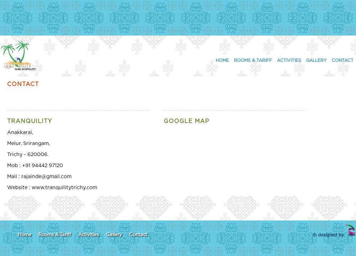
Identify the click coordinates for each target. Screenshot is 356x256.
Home (222, 60)
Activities (289, 60)
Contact (343, 60)
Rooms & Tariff (253, 60)
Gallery (316, 60)
